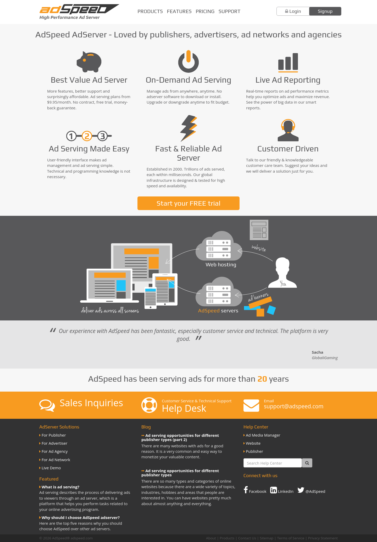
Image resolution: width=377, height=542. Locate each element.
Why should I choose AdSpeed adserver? (81, 517)
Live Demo (51, 467)
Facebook (255, 490)
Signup (325, 11)
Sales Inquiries (91, 402)
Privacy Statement (323, 538)
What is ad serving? (60, 486)
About (211, 538)
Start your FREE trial (188, 203)
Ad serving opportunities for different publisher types (180, 473)
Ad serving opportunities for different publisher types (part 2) (180, 437)
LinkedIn (282, 490)
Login (295, 11)
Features (179, 11)
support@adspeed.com (294, 406)
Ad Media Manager (263, 435)
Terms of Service (290, 538)
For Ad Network (56, 459)
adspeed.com (82, 538)
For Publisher (54, 435)
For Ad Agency (55, 451)
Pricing (205, 11)
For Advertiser (54, 443)
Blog (146, 427)
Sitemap (266, 538)
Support (229, 11)
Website (253, 443)
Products (150, 11)
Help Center (255, 427)
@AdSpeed (311, 490)
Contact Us (247, 538)
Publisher (254, 451)
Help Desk (184, 408)
